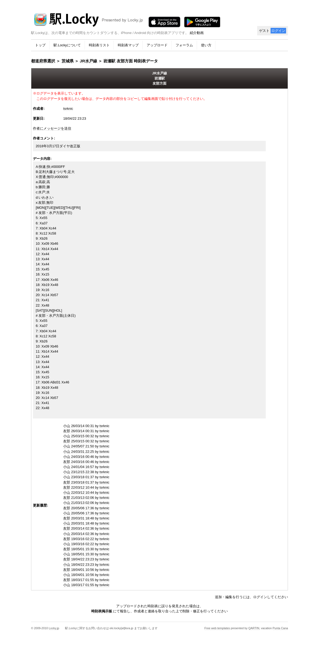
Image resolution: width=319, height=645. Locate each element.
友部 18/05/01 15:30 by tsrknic (86, 549)
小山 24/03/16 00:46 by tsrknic (86, 457)
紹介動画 (197, 33)
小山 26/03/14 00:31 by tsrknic (86, 426)
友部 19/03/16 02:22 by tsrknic (86, 539)
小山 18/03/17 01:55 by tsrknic (86, 585)
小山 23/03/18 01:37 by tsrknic (86, 477)
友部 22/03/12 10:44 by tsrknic (86, 487)
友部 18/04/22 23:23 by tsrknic (86, 559)
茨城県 (68, 61)
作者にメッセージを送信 (52, 128)
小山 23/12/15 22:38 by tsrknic (86, 472)
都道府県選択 (43, 61)
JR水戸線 (88, 61)
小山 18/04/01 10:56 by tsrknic (86, 575)
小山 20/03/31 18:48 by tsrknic (86, 523)
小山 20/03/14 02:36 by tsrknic (86, 534)
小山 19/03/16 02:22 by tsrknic (86, 544)
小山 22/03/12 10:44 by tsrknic (86, 493)
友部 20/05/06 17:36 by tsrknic (86, 508)
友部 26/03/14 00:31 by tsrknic (86, 431)
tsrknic (68, 109)
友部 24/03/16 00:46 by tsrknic (86, 462)
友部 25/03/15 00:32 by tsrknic (86, 441)
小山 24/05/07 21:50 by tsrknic (86, 446)
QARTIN (253, 628)
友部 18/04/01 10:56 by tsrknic (86, 570)
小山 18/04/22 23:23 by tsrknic (86, 565)
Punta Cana (280, 628)
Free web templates (217, 628)
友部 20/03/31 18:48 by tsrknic (86, 518)
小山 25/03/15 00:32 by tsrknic (86, 436)
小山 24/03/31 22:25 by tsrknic (86, 452)
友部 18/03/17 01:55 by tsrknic (86, 580)
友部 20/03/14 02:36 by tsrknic (86, 528)
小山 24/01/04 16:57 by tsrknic (86, 467)
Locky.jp (54, 628)
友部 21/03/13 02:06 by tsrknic (86, 498)
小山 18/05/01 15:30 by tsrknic (86, 554)
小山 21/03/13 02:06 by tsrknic (86, 503)
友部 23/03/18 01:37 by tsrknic (86, 482)
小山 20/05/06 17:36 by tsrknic (86, 513)
